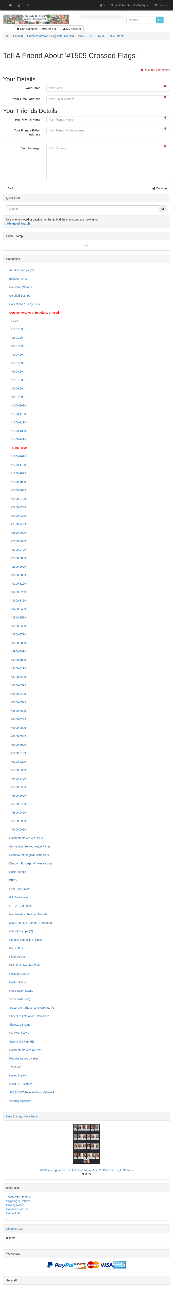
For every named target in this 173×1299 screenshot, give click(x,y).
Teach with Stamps (18, 1197)
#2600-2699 (17, 541)
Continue (159, 188)
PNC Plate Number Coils (24, 965)
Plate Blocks (17, 956)
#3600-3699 (17, 626)
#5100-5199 (17, 753)
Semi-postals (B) (19, 999)
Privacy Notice (15, 1205)
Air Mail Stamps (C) (21, 270)
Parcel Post (16, 948)
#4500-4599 (17, 702)
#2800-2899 (17, 558)
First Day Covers (19, 889)
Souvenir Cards (19, 1033)
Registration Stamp (21, 990)
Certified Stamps (19, 295)
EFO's (13, 880)
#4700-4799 (17, 719)
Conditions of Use (17, 1209)
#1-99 (13, 320)
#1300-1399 (17, 431)
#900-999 (16, 397)
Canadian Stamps (20, 287)
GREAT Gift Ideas (20, 905)
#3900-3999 (17, 651)
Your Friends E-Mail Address (27, 132)
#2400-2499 (17, 524)
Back (10, 188)
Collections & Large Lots (24, 304)
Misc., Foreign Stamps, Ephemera (30, 922)
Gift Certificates (19, 897)
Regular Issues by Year (23, 1058)
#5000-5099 (17, 744)
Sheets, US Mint (19, 1024)
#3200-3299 (17, 592)
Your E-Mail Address (26, 99)
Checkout (50, 28)
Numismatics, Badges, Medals (28, 914)
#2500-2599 (17, 532)
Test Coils (15, 1067)
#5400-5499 (17, 778)
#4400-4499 (17, 693)
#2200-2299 (17, 507)
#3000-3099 (17, 575)
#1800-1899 (17, 473)
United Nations (18, 1075)
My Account (72, 28)
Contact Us (13, 1213)
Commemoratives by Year (25, 1050)
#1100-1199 (17, 414)
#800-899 (16, 388)
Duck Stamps (17, 872)
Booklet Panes (18, 278)
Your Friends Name (27, 119)
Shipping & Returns (18, 1201)
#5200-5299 (17, 761)
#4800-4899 (17, 727)
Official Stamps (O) (21, 931)
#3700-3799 (17, 634)
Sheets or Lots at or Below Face (29, 1016)
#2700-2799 (17, 549)
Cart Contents (27, 28)
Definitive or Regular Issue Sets (29, 855)
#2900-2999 (17, 566)
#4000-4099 (17, 660)
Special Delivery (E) (21, 1041)
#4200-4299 (17, 676)
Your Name (33, 88)
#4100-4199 (17, 668)
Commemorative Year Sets (26, 838)
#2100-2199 (17, 498)
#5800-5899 (17, 812)
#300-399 (16, 346)
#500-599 (16, 363)
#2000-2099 (17, 490)
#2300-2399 (17, 515)
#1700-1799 (17, 464)
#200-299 (16, 337)
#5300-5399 (17, 770)
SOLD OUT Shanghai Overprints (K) (32, 1007)
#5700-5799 (17, 804)
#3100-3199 (17, 583)
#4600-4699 (17, 710)
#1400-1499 (17, 439)
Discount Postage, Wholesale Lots (30, 863)
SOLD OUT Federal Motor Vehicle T (31, 1092)
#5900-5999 (17, 821)
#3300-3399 (17, 600)
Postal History (18, 982)
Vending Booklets (20, 1101)
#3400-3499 (17, 609)
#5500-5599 (17, 787)
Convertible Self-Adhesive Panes (30, 846)
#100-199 (16, 329)
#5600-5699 (17, 795)
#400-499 (16, 354)
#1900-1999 (17, 481)
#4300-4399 (17, 685)
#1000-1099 (17, 405)
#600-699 (16, 371)
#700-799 (16, 380)
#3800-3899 (17, 643)
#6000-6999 (17, 829)
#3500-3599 (17, 617)
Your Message (30, 148)
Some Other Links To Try (129, 5)
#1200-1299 (17, 422)
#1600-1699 (17, 456)
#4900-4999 (17, 736)
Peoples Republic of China (25, 939)
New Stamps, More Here (21, 1116)
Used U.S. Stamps (20, 1084)
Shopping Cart (15, 1228)
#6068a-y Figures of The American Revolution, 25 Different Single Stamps (86, 1170)
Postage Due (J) (19, 973)
